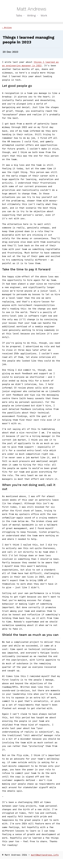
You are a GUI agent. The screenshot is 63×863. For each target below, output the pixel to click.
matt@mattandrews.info (45, 855)
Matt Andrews (31, 9)
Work (44, 15)
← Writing (7, 27)
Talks (19, 15)
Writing (31, 15)
